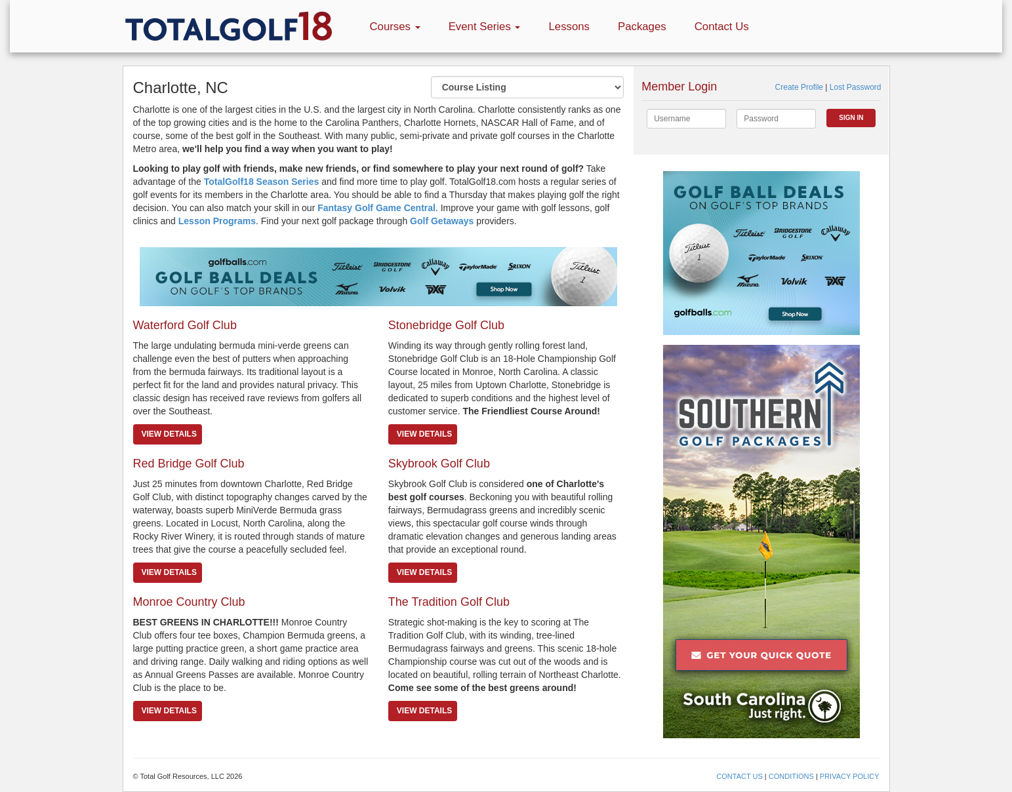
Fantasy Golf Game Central (376, 208)
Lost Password (855, 87)
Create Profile (799, 87)
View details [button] (169, 434)
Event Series (485, 26)
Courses (395, 26)
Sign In (851, 117)
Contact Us (722, 26)
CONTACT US (739, 776)
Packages (642, 26)
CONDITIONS (791, 776)
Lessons (569, 26)
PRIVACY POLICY (850, 776)
